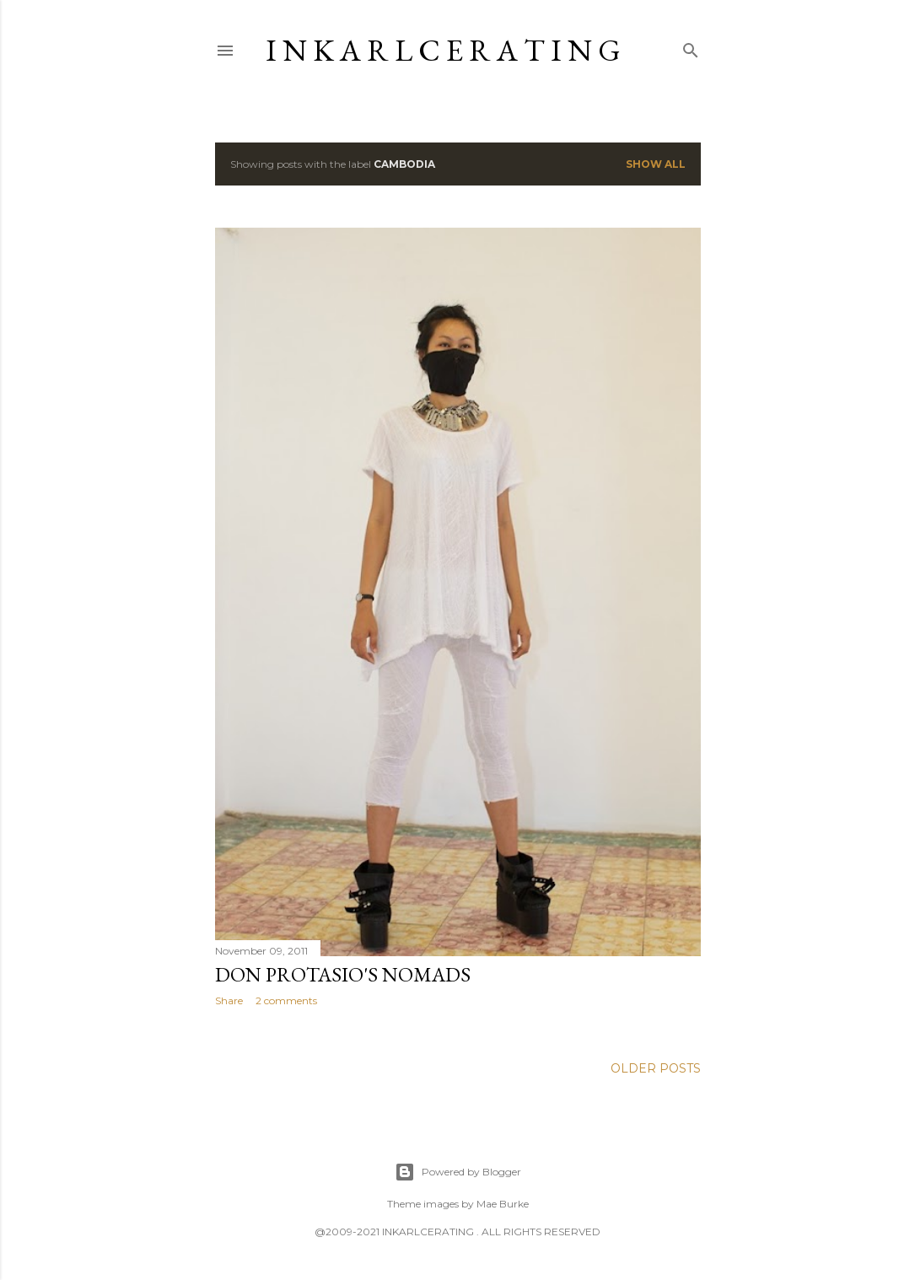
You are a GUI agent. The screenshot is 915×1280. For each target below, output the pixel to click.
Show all (656, 164)
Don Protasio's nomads (343, 974)
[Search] (691, 46)
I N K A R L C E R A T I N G (443, 50)
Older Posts (656, 1068)
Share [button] (229, 1000)
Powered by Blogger (458, 1172)
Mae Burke (502, 1203)
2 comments (286, 1000)
